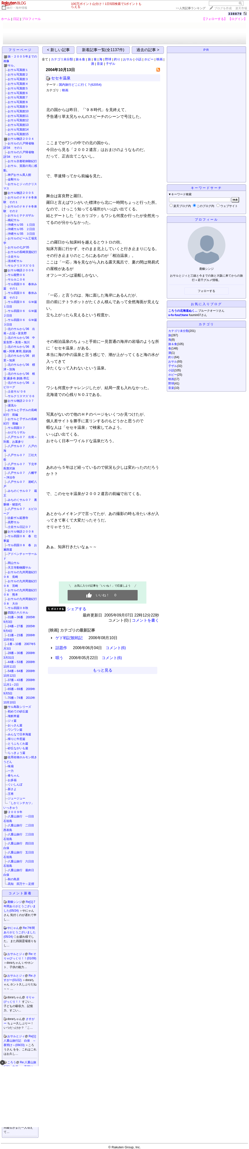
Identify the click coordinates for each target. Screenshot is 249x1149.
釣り (117, 59)
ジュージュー (16, 798)
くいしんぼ (15, 784)
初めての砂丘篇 (18, 711)
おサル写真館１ (18, 70)
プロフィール (31, 19)
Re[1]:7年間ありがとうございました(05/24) (20, 906)
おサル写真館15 (18, 134)
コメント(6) (116, 648)
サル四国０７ (16, 428)
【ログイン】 (237, 19)
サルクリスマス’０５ (21, 265)
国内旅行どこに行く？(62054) (80, 84)
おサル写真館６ (18, 93)
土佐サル (13, 256)
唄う (59, 658)
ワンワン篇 (15, 729)
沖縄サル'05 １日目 (21, 224)
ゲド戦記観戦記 (69, 638)
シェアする (76, 609)
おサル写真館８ (18, 102)
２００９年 (16, 812)
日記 (16, 19)
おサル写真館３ (18, 79)
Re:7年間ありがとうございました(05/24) (20, 932)
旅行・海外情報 (17, 7)
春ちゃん (13, 775)
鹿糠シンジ (14, 902)
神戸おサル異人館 (19, 175)
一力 (11, 771)
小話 (138, 59)
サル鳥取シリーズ (19, 707)
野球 (108, 59)
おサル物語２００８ (21, 531)
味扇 (11, 766)
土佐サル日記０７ (19, 527)
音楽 (100, 63)
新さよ (12, 789)
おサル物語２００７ (21, 400)
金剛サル (13, 179)
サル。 (12, 65)
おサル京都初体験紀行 (22, 161)
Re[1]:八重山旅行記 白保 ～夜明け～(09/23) (20, 1041)
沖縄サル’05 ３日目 (21, 233)
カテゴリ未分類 (62, 59)
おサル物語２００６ (21, 270)
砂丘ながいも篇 (18, 748)
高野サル (13, 522)
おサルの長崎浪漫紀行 (22, 252)
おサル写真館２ (18, 74)
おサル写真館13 (18, 125)
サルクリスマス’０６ (21, 396)
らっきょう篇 (16, 753)
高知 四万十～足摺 (21, 884)
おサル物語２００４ (21, 138)
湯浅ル (12, 405)
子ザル (110, 63)
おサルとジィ (16, 954)
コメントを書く (145, 620)
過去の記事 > (147, 50)
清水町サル (15, 261)
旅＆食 (80, 59)
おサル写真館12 (18, 120)
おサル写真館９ (18, 106)
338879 (235, 14)
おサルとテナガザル (21, 215)
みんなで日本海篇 (19, 734)
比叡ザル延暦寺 (18, 518)
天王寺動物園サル (19, 567)
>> (190, 8)
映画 (159, 59)
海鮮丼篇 (13, 716)
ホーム (5, 19)
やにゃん (13, 928)
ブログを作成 (223, 8)
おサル (128, 59)
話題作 (61, 648)
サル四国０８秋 (18, 608)
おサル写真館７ (18, 97)
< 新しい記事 (58, 50)
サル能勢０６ (16, 275)
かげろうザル (16, 432)
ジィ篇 (12, 720)
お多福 (12, 780)
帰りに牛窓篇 (16, 739)
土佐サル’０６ (17, 391)
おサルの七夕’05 (18, 247)
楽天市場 (241, 8)
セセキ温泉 (61, 78)
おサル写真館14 (18, 129)
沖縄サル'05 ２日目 (21, 229)
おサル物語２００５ (21, 193)
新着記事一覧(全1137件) (103, 50)
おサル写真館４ (18, 83)
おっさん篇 (15, 725)
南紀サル (13, 220)
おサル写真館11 (18, 116)
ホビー (149, 59)
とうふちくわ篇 (18, 743)
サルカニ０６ (16, 279)
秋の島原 (13, 879)
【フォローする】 (214, 19)
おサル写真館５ (18, 88)
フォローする (206, 291)
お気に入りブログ (206, 304)
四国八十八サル (18, 612)
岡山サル (13, 563)
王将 (11, 793)
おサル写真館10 (18, 111)
